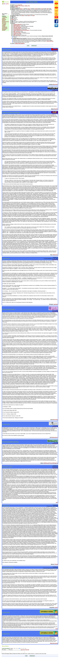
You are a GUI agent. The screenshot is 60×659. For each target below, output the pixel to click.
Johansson (55, 254)
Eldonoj (3, 20)
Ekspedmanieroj (5, 21)
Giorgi (56, 564)
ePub (42, 8)
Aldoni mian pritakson (19, 43)
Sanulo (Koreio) (50, 41)
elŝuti (23, 15)
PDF (47, 8)
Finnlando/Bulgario (53, 463)
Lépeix (56, 607)
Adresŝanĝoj (4, 28)
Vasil (15, 34)
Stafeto (26, 5)
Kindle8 (36, 8)
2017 (17, 6)
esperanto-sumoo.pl (54, 614)
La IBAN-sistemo (4, 25)
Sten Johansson (17, 26)
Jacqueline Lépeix (17, 33)
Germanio (55, 643)
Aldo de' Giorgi (17, 32)
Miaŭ (51, 643)
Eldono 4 (22, 8)
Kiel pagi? (4, 23)
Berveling (55, 419)
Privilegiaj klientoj (4, 30)
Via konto (4, 22)
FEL (29, 5)
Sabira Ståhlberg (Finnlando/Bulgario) (21, 30)
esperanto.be (55, 50)
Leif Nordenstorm (17, 29)
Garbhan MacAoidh (18, 24)
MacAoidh (55, 84)
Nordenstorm (55, 437)
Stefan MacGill (17, 25)
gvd (14, 31)
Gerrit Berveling (17, 28)
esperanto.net (55, 90)
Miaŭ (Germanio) (17, 35)
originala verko (17, 5)
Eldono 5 (29, 8)
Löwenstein (19, 4)
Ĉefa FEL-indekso (4, 18)
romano (22, 5)
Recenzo (13, 23)
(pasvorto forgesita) (25, 649)
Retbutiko (4, 19)
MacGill (56, 109)
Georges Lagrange (17, 27)
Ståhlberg (46, 463)
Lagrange (55, 304)
